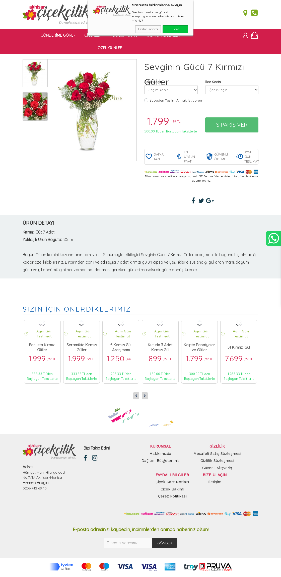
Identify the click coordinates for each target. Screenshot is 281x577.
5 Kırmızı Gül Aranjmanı (120, 348)
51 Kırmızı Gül (239, 348)
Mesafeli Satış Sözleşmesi (217, 454)
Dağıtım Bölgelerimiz (161, 461)
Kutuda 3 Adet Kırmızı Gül (160, 348)
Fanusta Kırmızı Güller (42, 348)
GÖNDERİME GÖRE (58, 36)
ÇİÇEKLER (94, 36)
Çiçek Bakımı (172, 490)
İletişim (214, 483)
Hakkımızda (160, 454)
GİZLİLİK (217, 447)
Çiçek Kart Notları (172, 483)
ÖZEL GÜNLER (110, 48)
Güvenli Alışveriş (217, 469)
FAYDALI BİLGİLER (172, 476)
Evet (175, 29)
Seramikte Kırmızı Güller (81, 348)
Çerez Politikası (172, 497)
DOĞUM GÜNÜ (124, 36)
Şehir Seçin (153, 83)
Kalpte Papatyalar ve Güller (199, 348)
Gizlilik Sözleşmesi (217, 461)
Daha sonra (148, 29)
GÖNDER (164, 544)
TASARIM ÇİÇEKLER (163, 36)
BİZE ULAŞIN (215, 476)
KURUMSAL (160, 447)
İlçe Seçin (213, 83)
